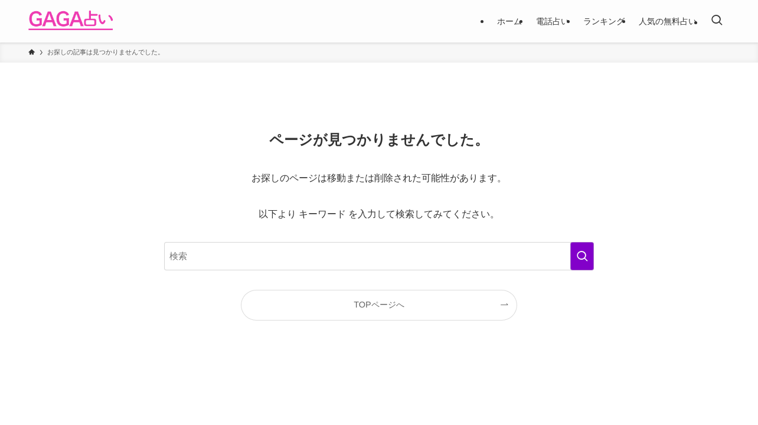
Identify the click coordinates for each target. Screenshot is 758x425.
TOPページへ (379, 304)
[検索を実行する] (582, 256)
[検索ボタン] (717, 21)
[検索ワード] (379, 256)
